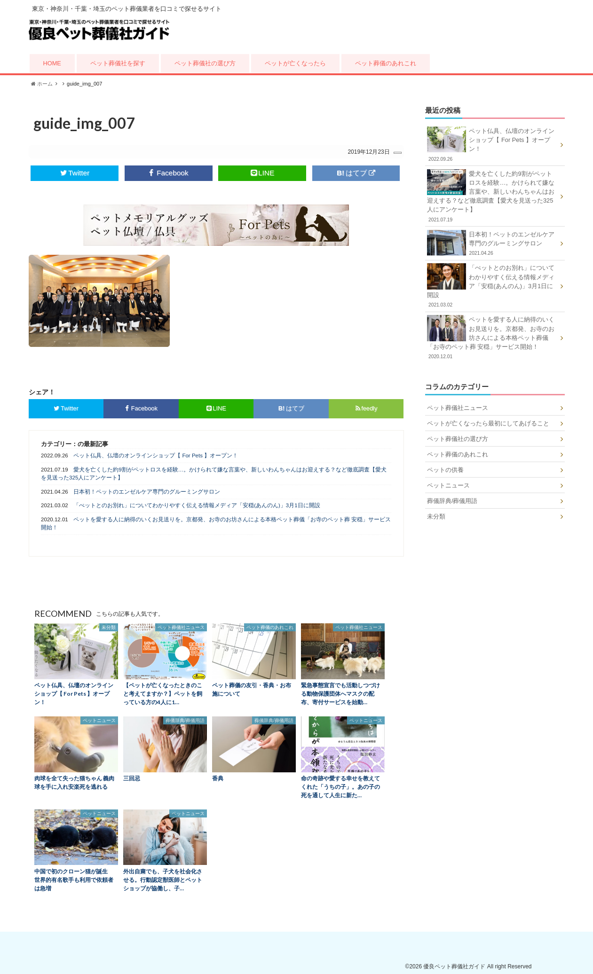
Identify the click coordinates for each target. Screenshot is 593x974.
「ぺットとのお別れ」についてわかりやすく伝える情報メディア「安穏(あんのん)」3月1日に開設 (196, 505)
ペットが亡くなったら (295, 63)
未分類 (436, 516)
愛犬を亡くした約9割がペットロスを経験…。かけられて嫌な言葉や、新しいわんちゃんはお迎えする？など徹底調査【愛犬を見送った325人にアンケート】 (214, 473)
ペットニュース (448, 485)
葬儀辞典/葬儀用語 (452, 500)
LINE (262, 173)
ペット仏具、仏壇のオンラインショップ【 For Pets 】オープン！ (155, 455)
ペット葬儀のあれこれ (385, 63)
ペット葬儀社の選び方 (205, 63)
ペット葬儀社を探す (117, 63)
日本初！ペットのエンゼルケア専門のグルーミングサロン (146, 492)
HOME (52, 63)
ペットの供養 (445, 469)
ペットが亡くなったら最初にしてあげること (488, 423)
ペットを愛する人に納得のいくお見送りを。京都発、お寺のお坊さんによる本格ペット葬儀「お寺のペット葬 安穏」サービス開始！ (216, 523)
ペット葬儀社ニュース (457, 407)
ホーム (42, 83)
